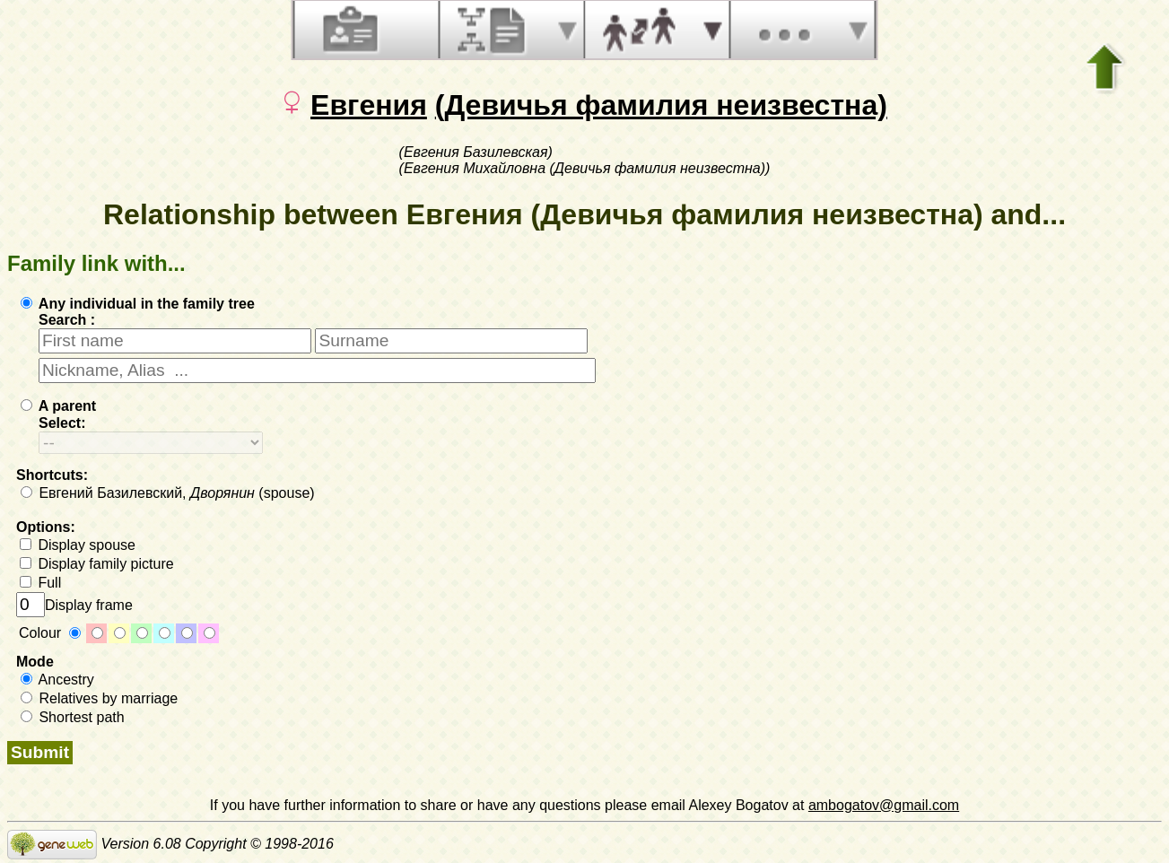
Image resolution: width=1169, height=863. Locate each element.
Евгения (368, 105)
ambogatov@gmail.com (883, 805)
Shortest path (73, 717)
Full (40, 582)
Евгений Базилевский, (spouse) (168, 493)
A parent (58, 406)
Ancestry (57, 679)
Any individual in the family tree (138, 303)
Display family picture (97, 563)
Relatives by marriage (99, 698)
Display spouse (77, 545)
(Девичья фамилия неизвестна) (661, 105)
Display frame (74, 605)
